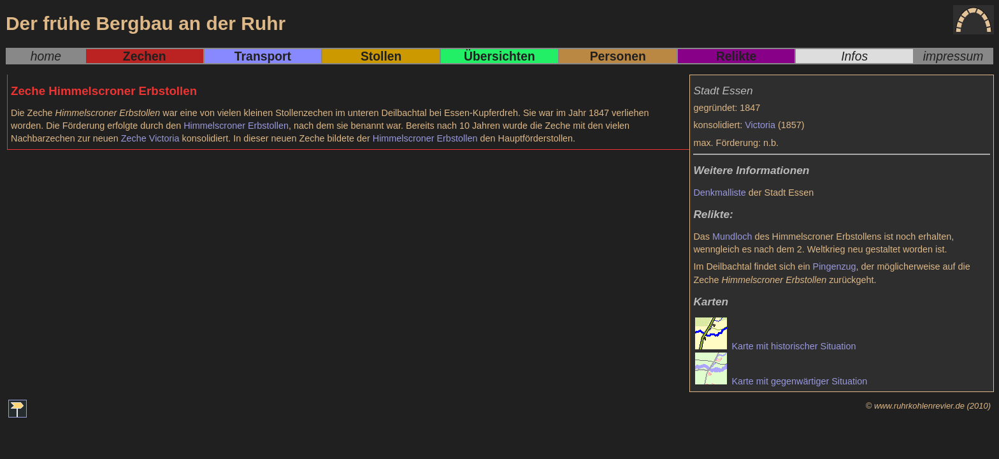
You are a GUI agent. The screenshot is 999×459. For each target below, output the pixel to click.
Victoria (760, 125)
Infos (854, 56)
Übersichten (499, 56)
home (46, 56)
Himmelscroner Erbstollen (236, 125)
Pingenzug (834, 266)
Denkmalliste (719, 192)
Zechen (144, 56)
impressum (953, 56)
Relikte (736, 56)
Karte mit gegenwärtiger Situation (781, 381)
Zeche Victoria (150, 138)
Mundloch (732, 236)
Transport (262, 56)
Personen (618, 56)
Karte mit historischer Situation (775, 346)
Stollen (381, 56)
